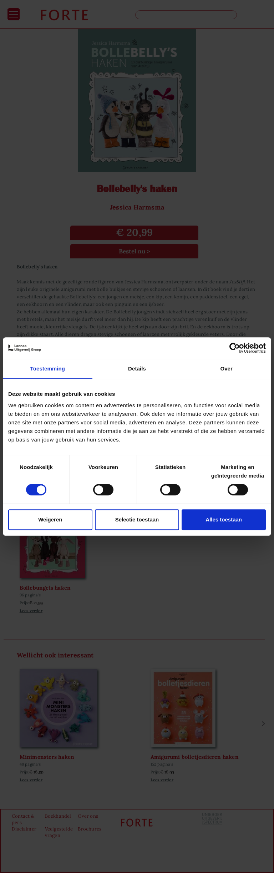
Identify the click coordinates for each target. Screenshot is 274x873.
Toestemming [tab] (47, 368)
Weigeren (50, 519)
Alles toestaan (224, 519)
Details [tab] (137, 368)
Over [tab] (226, 368)
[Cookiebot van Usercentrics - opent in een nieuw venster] (234, 348)
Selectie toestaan (137, 519)
